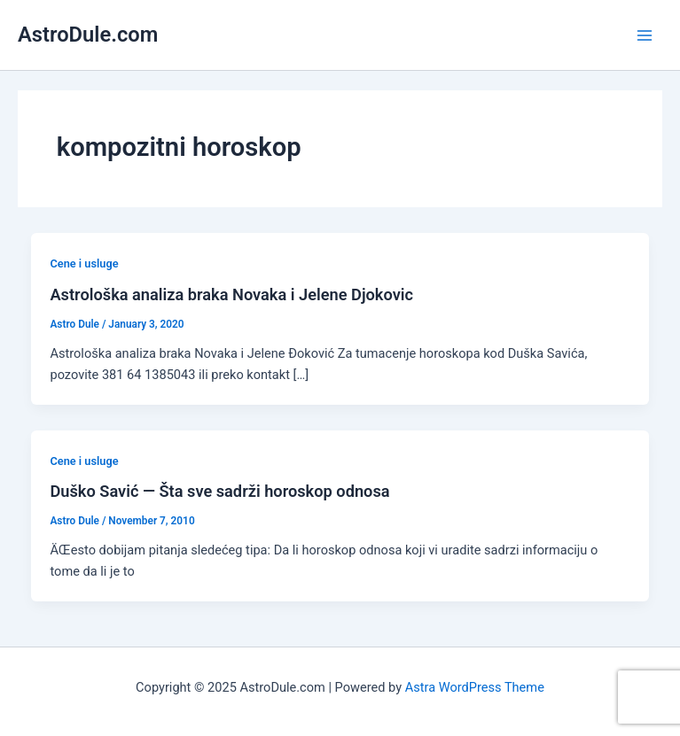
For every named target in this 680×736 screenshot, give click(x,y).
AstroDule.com (88, 34)
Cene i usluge (84, 263)
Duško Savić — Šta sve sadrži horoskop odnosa (219, 491)
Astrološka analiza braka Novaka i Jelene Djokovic (231, 294)
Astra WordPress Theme (474, 687)
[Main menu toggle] (644, 34)
